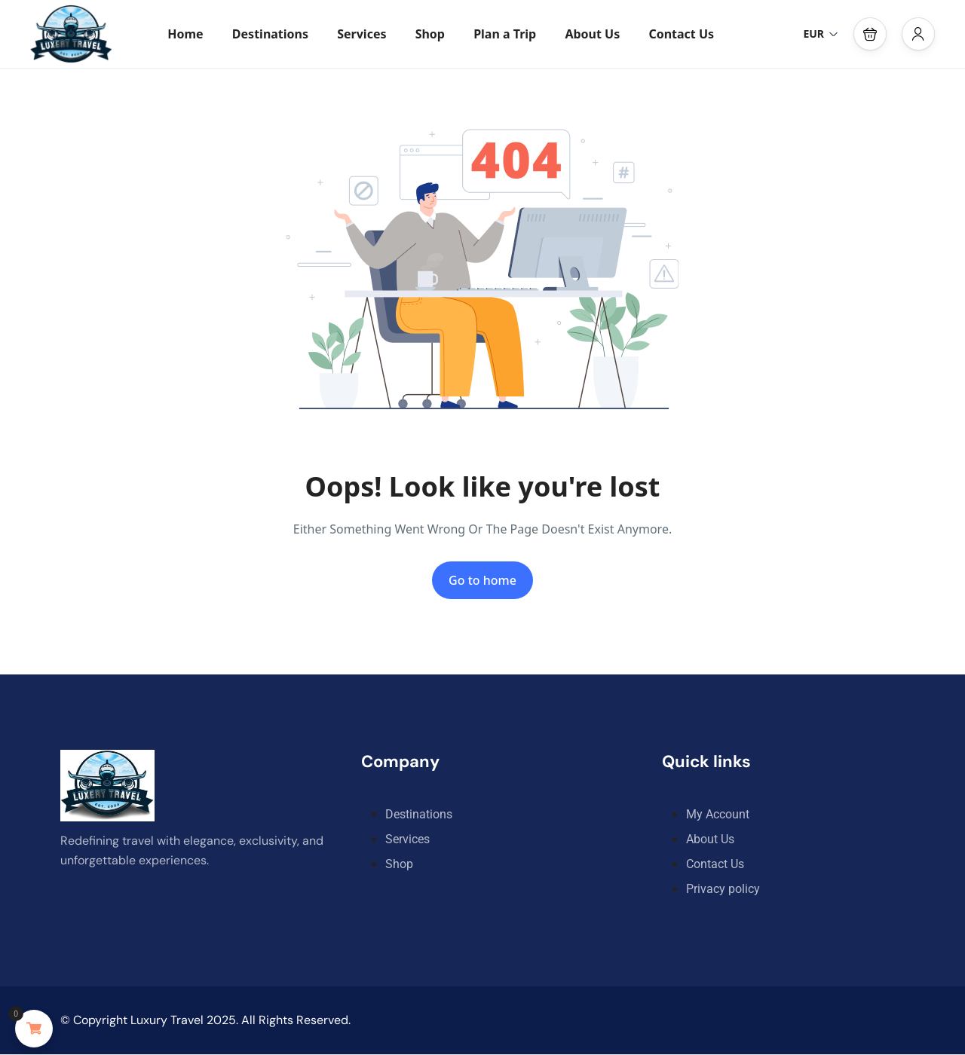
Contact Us (681, 34)
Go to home (482, 580)
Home (185, 34)
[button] (870, 33)
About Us (592, 34)
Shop (430, 34)
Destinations (270, 34)
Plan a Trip (504, 34)
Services (361, 34)
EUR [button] (820, 33)
